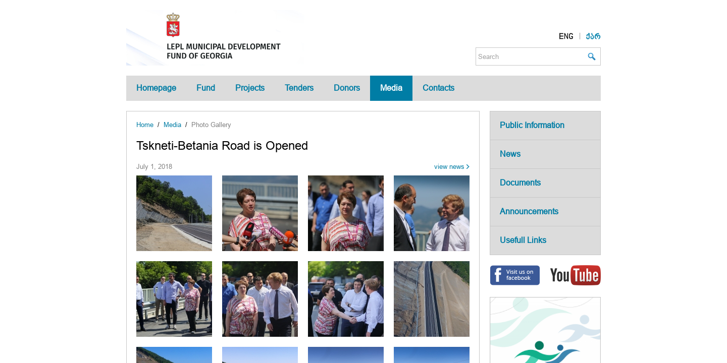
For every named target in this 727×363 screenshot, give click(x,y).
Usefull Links (523, 240)
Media (391, 88)
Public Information (532, 125)
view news (449, 166)
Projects (250, 88)
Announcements (529, 211)
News (510, 154)
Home (144, 125)
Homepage (156, 88)
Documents (520, 182)
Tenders (299, 88)
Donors (347, 88)
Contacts (438, 88)
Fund (205, 88)
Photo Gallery (211, 125)
